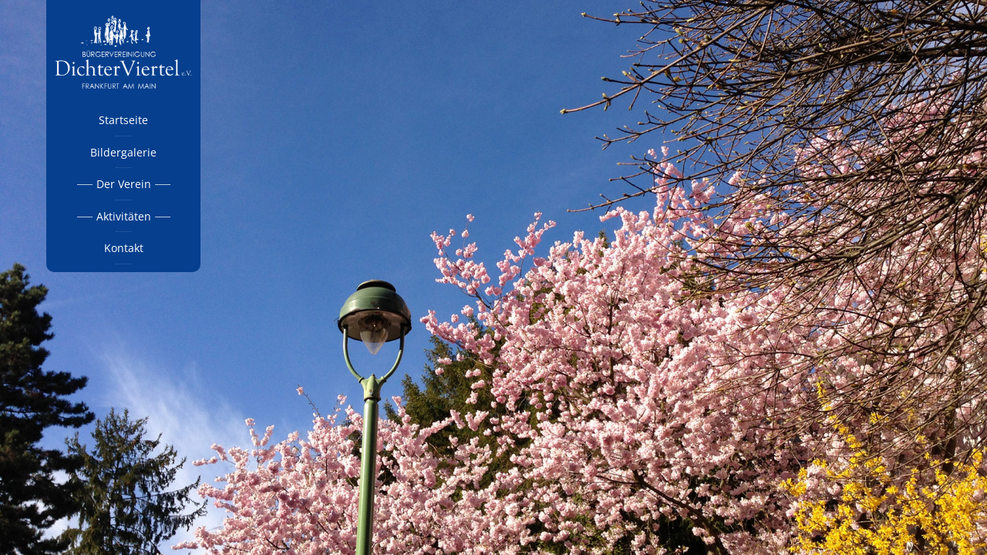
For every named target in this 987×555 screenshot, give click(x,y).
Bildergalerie (123, 152)
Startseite (123, 120)
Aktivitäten (123, 216)
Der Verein (123, 184)
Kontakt (123, 247)
